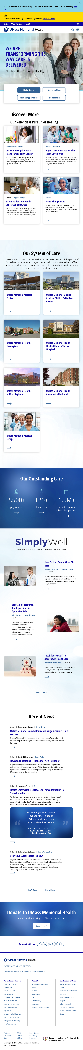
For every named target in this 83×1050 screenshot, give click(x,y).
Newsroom (35, 1004)
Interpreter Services (10, 1001)
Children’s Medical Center (68, 991)
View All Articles (41, 692)
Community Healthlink (67, 1007)
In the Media (40, 727)
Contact (34, 991)
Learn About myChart (11, 1007)
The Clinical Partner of (24, 971)
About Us (35, 981)
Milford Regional (65, 1004)
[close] (80, 2)
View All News (32, 890)
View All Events (50, 890)
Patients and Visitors (12, 981)
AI (34, 786)
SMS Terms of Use (19, 1035)
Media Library (36, 1001)
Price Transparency (10, 1024)
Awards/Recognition (45, 852)
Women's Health (67, 569)
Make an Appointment (29, 97)
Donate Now (43, 926)
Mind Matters (16, 615)
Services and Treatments (12, 1017)
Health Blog (12, 1021)
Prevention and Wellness (53, 662)
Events (34, 997)
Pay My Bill (7, 1011)
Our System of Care (68, 981)
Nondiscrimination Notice (40, 1007)
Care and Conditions (51, 569)
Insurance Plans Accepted (12, 997)
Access (54, 90)
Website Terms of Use (7, 1035)
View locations (49, 18)
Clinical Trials (9, 990)
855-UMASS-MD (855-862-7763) (18, 24)
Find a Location (54, 97)
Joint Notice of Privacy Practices (34, 1035)
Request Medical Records (12, 1014)
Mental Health (30, 615)
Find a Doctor (28, 90)
